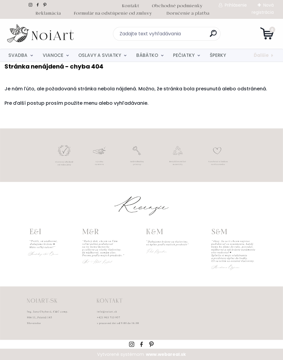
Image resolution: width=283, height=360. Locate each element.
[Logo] (41, 34)
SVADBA (17, 55)
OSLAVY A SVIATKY (99, 55)
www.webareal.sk (166, 354)
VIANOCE (53, 55)
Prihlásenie (236, 5)
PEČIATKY (184, 55)
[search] (213, 36)
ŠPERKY (218, 55)
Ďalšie (261, 55)
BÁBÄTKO (147, 55)
